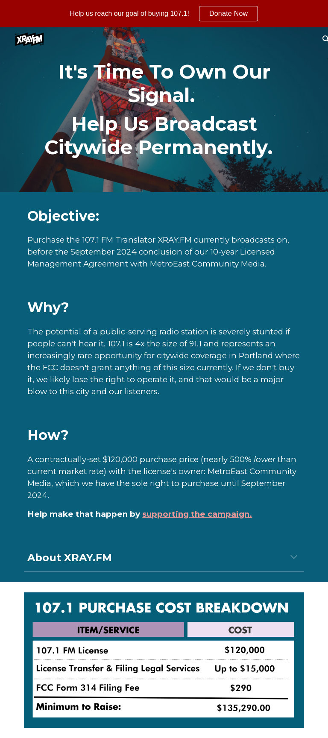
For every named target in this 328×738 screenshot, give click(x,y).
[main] (164, 109)
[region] (164, 13)
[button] (294, 558)
